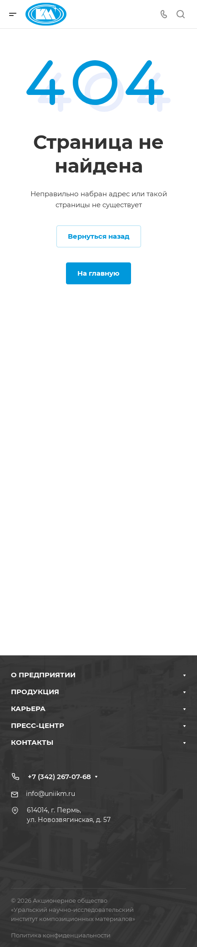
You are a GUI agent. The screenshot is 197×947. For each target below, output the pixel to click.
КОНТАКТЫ (32, 742)
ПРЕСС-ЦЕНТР (37, 725)
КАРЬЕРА (28, 708)
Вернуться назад (99, 236)
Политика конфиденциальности (61, 935)
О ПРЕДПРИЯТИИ (43, 674)
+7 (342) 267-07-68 (59, 776)
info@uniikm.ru (50, 794)
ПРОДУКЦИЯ (35, 691)
